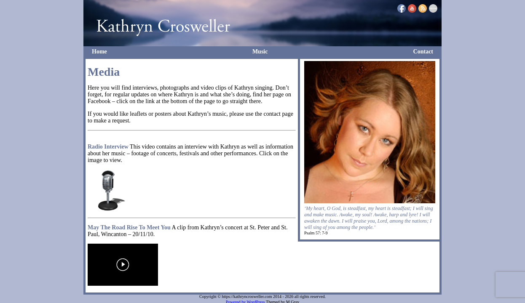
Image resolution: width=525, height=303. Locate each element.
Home (99, 51)
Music (260, 51)
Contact (423, 51)
